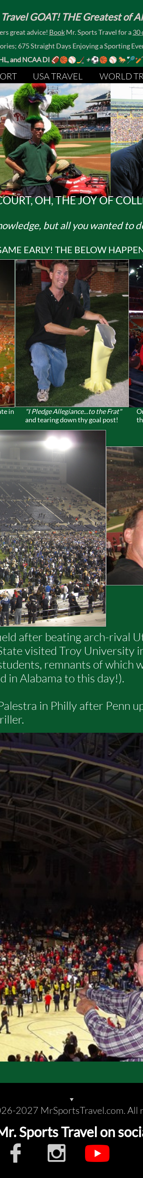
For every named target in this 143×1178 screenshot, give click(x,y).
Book (57, 32)
